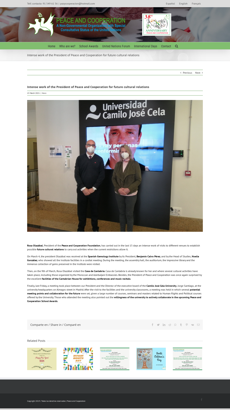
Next (197, 72)
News (44, 93)
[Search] (176, 45)
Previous (187, 72)
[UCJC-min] (115, 166)
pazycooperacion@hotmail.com (77, 3)
